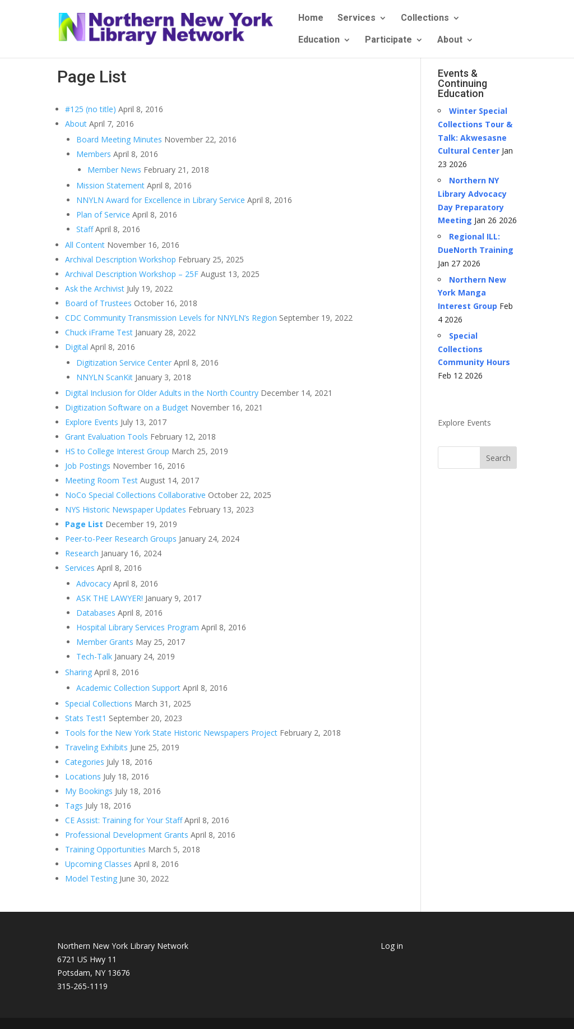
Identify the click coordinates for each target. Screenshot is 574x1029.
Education (319, 40)
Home (310, 18)
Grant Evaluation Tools (106, 436)
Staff (84, 229)
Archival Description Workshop (120, 259)
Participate (388, 40)
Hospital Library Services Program (137, 627)
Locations (83, 776)
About (449, 40)
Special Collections (98, 703)
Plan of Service (103, 214)
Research (82, 553)
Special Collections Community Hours (474, 349)
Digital (76, 347)
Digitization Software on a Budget (126, 407)
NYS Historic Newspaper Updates (125, 509)
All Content (85, 244)
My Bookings (89, 791)
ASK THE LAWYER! (109, 598)
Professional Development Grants (126, 834)
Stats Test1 (86, 718)
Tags (74, 805)
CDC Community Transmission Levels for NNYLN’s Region (171, 317)
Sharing (78, 672)
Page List (84, 524)
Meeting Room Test (101, 480)
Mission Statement (110, 185)
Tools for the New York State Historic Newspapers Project (171, 732)
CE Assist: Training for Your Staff (123, 820)
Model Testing (91, 878)
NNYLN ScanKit (104, 377)
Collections (425, 18)
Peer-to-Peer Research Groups (121, 538)
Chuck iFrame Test (99, 332)
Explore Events (91, 422)
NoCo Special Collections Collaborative (135, 495)
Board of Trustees (98, 303)
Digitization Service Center (124, 362)
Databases (95, 612)
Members (93, 154)
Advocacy (93, 583)
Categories (84, 761)
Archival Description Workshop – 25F (131, 274)
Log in (392, 945)
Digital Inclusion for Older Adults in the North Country (161, 392)
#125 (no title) (90, 109)
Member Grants (104, 641)
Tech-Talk (94, 656)
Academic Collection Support (128, 687)
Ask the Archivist (94, 288)
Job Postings (87, 465)
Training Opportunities (105, 849)
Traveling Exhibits (96, 747)
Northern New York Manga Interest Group (472, 293)
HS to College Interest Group (117, 451)
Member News (114, 169)
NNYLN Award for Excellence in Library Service (160, 200)
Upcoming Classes (98, 864)
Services (356, 18)
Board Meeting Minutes (119, 139)
